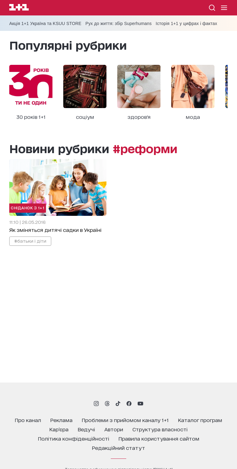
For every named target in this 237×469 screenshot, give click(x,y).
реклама (61, 420)
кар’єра (59, 429)
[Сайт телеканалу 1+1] (19, 8)
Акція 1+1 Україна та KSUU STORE (45, 23)
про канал (28, 420)
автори (113, 429)
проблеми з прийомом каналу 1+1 (125, 420)
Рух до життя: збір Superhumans (118, 23)
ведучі (86, 429)
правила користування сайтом (158, 438)
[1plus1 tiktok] (118, 403)
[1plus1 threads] (107, 403)
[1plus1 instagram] (96, 403)
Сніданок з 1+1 (27, 207)
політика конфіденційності (73, 438)
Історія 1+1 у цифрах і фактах (186, 23)
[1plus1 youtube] (140, 403)
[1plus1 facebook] (129, 403)
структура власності (160, 429)
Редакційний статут (118, 447)
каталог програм (200, 420)
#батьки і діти (30, 240)
